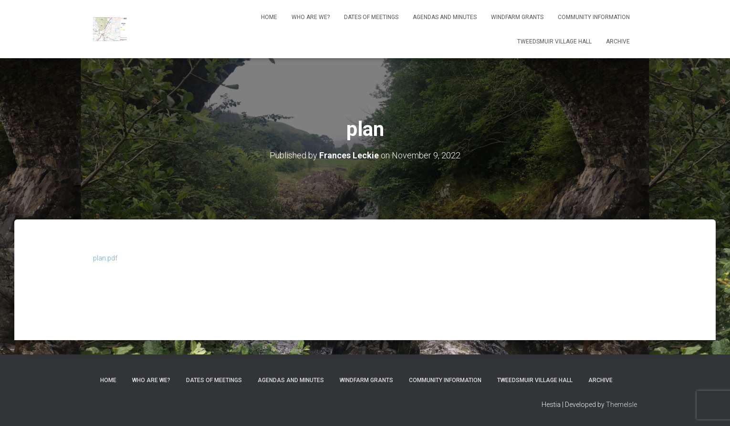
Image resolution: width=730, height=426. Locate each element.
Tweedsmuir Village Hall (554, 41)
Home (269, 17)
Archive (618, 41)
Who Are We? (311, 17)
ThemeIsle (621, 404)
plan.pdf (105, 258)
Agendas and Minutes (445, 17)
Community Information (594, 17)
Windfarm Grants (517, 17)
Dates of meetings (371, 17)
